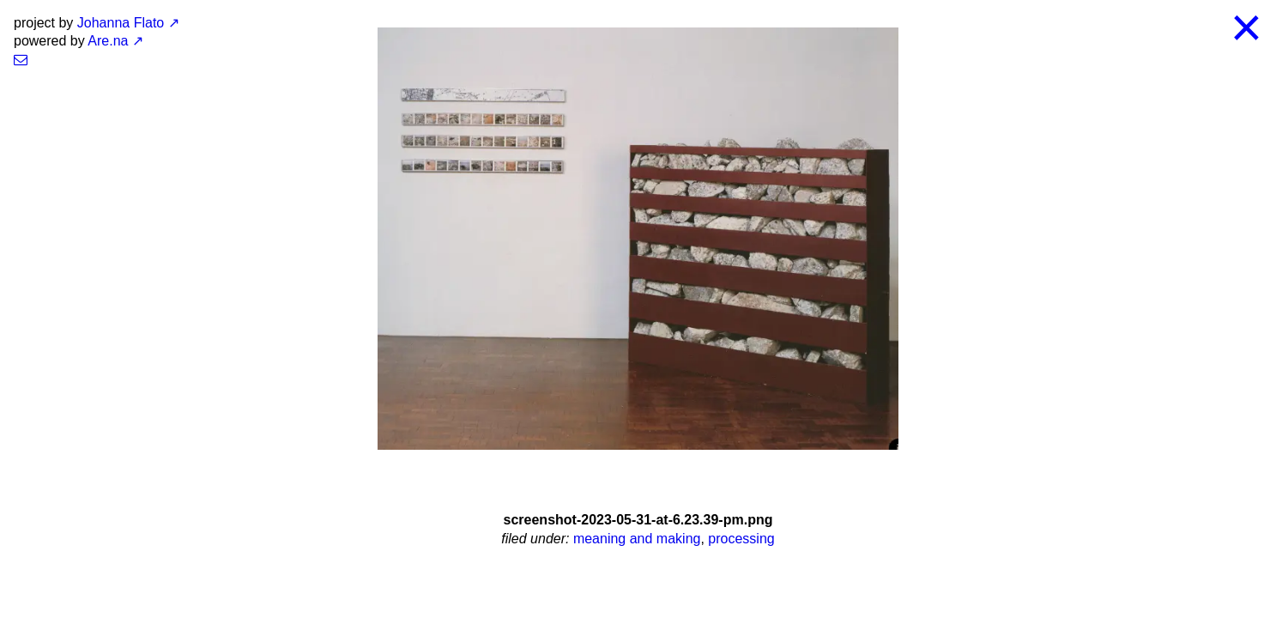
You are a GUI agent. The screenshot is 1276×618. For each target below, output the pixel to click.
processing (741, 538)
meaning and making (637, 538)
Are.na (108, 40)
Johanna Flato (120, 22)
